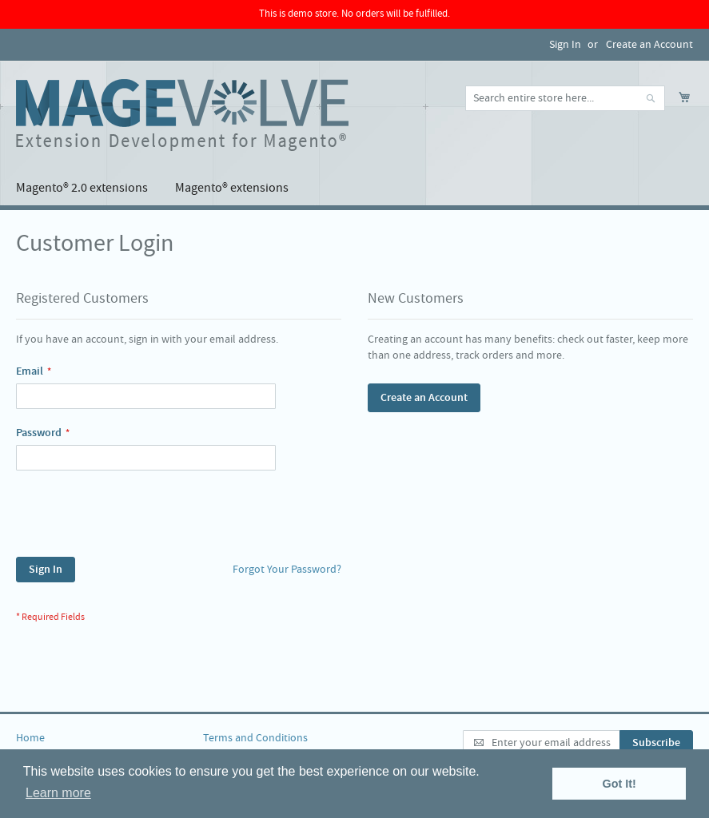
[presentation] (137, 517)
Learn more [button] (58, 793)
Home (30, 738)
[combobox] (565, 98)
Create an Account (649, 45)
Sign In (565, 45)
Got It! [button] (619, 783)
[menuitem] (81, 188)
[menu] (354, 188)
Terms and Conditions (255, 738)
